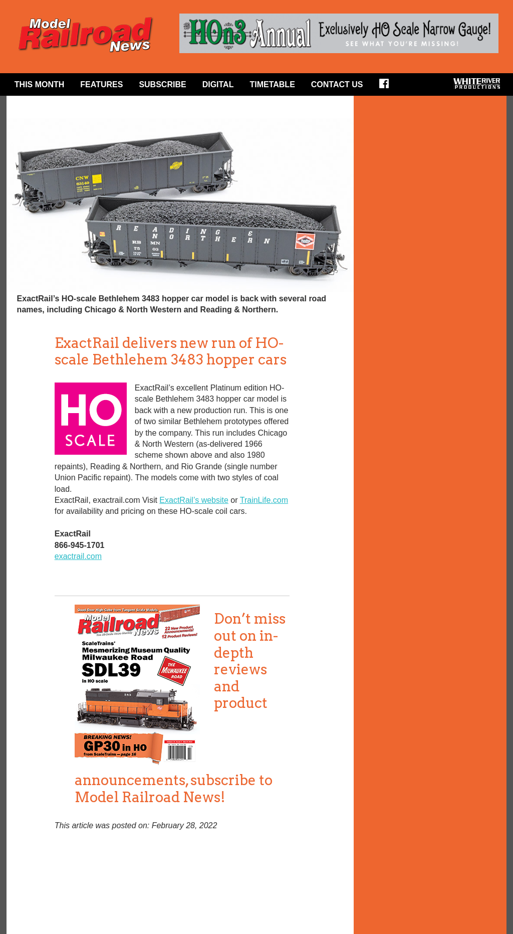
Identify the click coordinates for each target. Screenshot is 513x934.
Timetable (272, 84)
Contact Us (337, 84)
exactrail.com (78, 556)
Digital (218, 84)
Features (101, 84)
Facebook (387, 87)
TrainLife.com (264, 500)
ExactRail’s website (193, 500)
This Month (40, 84)
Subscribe (162, 84)
